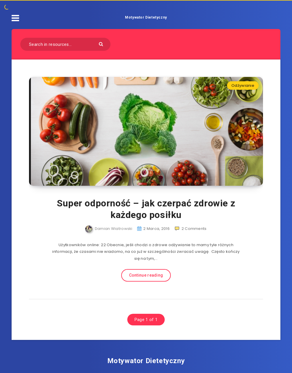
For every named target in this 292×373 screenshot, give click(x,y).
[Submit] (101, 44)
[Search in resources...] (65, 44)
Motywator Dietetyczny (146, 17)
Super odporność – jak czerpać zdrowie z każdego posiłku (146, 209)
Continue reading (146, 275)
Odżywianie (242, 85)
